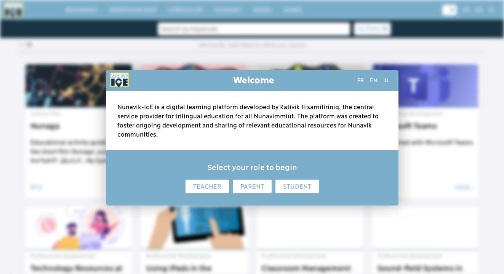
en (373, 80)
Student (297, 186)
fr (360, 80)
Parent (252, 186)
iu (386, 80)
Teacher (207, 186)
